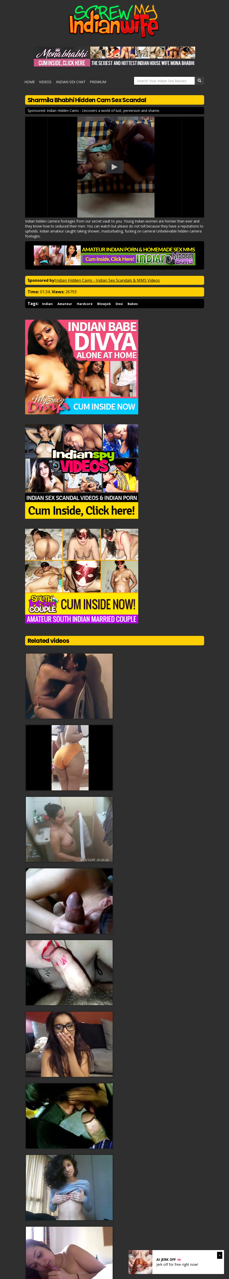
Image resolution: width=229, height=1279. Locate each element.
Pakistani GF (40, 1234)
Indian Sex (100, 1234)
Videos (45, 80)
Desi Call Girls (145, 1234)
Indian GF (61, 1234)
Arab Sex (80, 1234)
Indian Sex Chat (69, 80)
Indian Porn (121, 1234)
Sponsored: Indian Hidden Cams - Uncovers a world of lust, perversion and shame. (94, 107)
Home (31, 80)
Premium (94, 80)
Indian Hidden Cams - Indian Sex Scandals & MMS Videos (107, 277)
